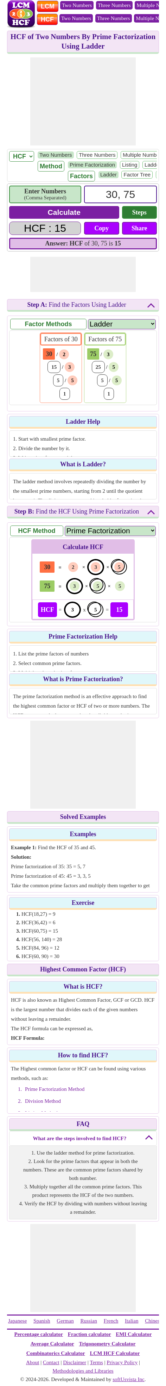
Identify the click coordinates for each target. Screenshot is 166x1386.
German (65, 1321)
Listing (129, 165)
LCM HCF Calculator (115, 1353)
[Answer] (45, 228)
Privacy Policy (122, 1362)
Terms (96, 1362)
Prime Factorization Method (54, 1089)
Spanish (41, 1321)
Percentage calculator (38, 1334)
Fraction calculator (89, 1334)
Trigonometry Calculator (107, 1344)
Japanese (17, 1321)
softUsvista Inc (128, 1379)
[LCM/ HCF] (21, 156)
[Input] (120, 194)
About (32, 1362)
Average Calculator (52, 1344)
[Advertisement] (83, 101)
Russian (88, 1321)
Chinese (153, 1321)
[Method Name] (110, 530)
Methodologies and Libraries (82, 1371)
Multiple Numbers (143, 155)
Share (139, 228)
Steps (139, 212)
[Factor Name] (121, 323)
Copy (101, 228)
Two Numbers (77, 5)
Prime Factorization (92, 165)
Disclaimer (74, 1362)
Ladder (153, 165)
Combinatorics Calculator (55, 1353)
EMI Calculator (134, 1334)
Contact (51, 1362)
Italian (131, 1321)
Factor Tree (137, 175)
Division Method (43, 1101)
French (111, 1321)
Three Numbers (114, 5)
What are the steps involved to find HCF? (80, 1138)
